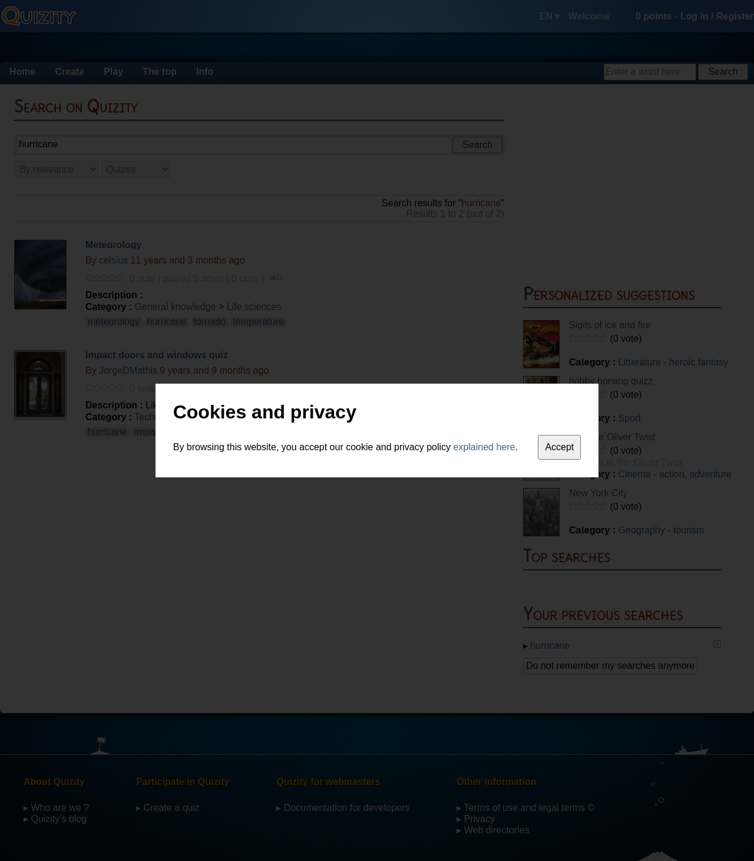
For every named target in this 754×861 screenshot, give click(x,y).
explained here (484, 447)
